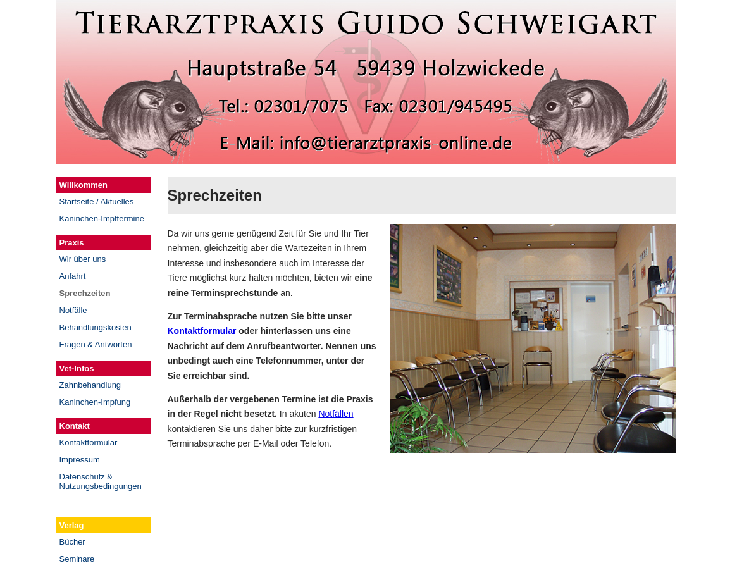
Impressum (79, 459)
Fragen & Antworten (95, 344)
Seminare (77, 559)
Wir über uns (82, 259)
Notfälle (73, 310)
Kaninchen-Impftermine (101, 218)
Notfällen (335, 414)
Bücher (72, 542)
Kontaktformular (88, 442)
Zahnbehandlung (90, 385)
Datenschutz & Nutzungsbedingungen (100, 481)
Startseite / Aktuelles (96, 201)
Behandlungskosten (95, 327)
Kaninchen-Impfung (95, 402)
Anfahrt (72, 276)
